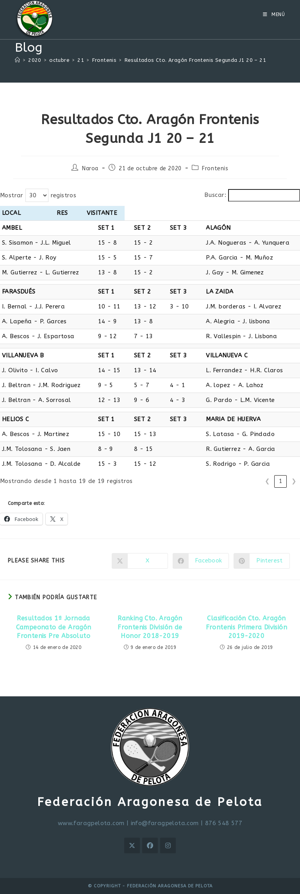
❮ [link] (267, 481)
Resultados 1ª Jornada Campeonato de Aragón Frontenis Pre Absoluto (53, 627)
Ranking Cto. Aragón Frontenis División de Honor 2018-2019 (150, 627)
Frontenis (215, 168)
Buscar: (215, 194)
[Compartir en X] (140, 561)
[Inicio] (17, 60)
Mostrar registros (38, 195)
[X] (132, 845)
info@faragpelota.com (165, 823)
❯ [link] (293, 481)
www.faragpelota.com (91, 823)
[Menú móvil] (274, 14)
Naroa (90, 168)
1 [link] (280, 481)
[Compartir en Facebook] (201, 561)
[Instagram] (168, 845)
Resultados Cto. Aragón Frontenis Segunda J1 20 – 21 (195, 60)
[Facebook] (150, 845)
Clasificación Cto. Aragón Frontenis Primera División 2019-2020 (246, 627)
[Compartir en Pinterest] (262, 561)
